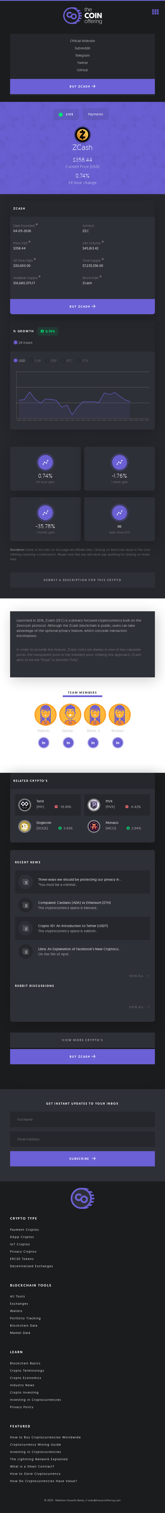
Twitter (82, 62)
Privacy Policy (22, 1407)
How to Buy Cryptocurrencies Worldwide (45, 1437)
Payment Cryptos (24, 1230)
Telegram (82, 55)
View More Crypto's (82, 1040)
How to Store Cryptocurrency (35, 1474)
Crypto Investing (24, 1392)
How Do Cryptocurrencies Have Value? (43, 1481)
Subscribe (82, 1159)
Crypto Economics (25, 1378)
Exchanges (19, 1304)
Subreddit (82, 48)
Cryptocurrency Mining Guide (35, 1445)
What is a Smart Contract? (32, 1466)
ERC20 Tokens (22, 1259)
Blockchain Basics (25, 1363)
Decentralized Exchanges (31, 1266)
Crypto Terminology (27, 1371)
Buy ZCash (82, 86)
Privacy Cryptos (23, 1251)
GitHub (82, 70)
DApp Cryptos (22, 1237)
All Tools (17, 1296)
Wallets (16, 1311)
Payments (95, 114)
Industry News (22, 1385)
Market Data (20, 1333)
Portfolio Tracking (25, 1318)
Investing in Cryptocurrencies (35, 1400)
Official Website (82, 41)
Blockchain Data (24, 1325)
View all (139, 976)
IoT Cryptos (20, 1244)
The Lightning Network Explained (39, 1459)
